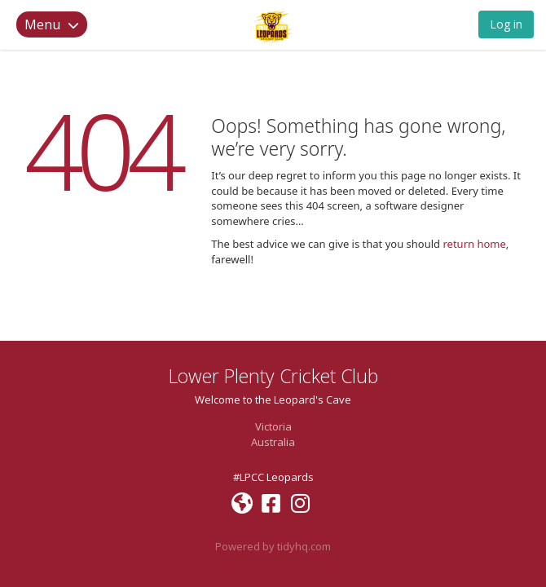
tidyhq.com (304, 546)
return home (474, 243)
